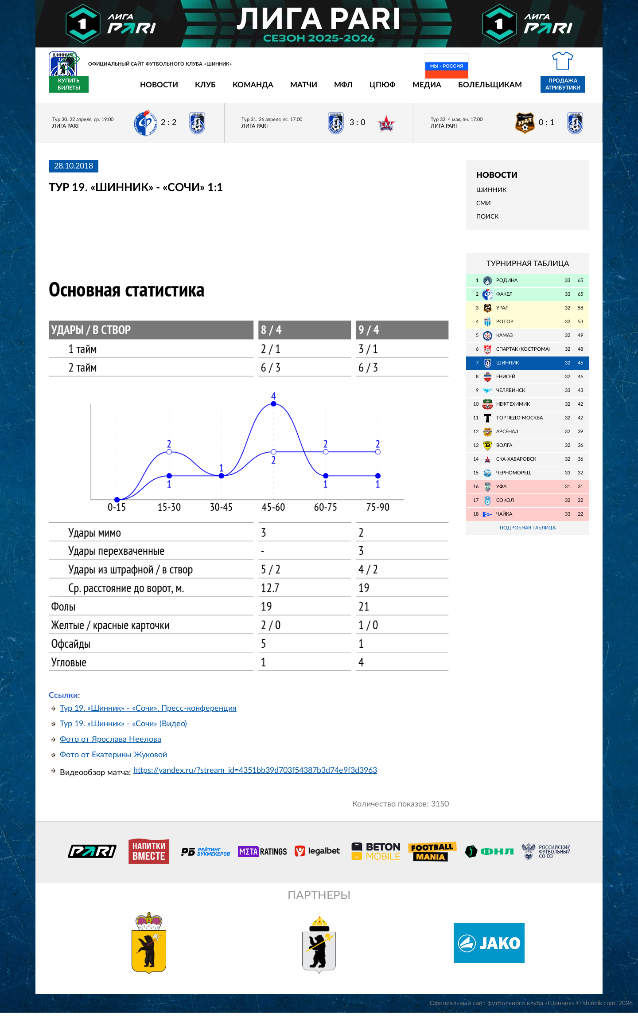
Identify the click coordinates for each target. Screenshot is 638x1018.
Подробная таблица (528, 533)
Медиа (375, 90)
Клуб (153, 90)
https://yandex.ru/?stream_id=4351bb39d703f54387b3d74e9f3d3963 (255, 776)
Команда (201, 90)
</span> (192, 242)
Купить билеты (569, 89)
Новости (107, 90)
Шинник (491, 195)
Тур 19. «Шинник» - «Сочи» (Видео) (123, 729)
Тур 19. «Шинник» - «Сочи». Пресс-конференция (148, 714)
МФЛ (291, 90)
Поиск (487, 222)
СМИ (483, 209)
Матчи (251, 90)
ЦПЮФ (331, 90)
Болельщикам (438, 90)
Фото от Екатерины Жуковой (113, 760)
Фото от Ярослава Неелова (110, 745)
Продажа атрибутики (511, 89)
